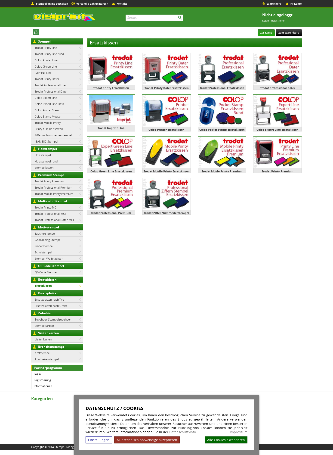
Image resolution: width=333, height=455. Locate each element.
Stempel (44, 41)
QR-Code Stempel (51, 266)
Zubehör (44, 313)
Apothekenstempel (47, 359)
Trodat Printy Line (46, 48)
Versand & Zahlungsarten (92, 3)
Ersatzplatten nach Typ (49, 299)
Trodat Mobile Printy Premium (54, 194)
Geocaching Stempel (48, 240)
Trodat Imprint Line (111, 128)
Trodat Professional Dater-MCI (54, 220)
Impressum (238, 432)
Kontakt (122, 3)
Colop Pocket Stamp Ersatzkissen (222, 130)
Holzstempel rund (46, 161)
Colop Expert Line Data (49, 104)
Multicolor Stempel (52, 201)
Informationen (43, 386)
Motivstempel (48, 227)
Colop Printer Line (46, 60)
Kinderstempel (44, 246)
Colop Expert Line (46, 98)
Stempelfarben (44, 325)
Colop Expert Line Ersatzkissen (277, 130)
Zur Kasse (266, 32)
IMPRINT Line (43, 73)
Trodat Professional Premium (53, 187)
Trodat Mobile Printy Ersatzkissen (167, 171)
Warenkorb (274, 3)
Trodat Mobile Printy (48, 123)
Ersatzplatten (48, 293)
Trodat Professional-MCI (50, 213)
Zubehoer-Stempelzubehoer (53, 319)
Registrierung (42, 380)
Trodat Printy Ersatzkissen (111, 88)
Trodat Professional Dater (51, 91)
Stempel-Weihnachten (49, 258)
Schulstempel (43, 252)
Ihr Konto (296, 3)
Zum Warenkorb (288, 32)
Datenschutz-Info (182, 432)
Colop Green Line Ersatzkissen (111, 171)
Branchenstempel (51, 347)
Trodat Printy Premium (49, 181)
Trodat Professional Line (50, 85)
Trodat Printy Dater (47, 79)
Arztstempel (42, 353)
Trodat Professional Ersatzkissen (222, 88)
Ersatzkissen (47, 279)
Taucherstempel (45, 233)
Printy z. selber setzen (49, 129)
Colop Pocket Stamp (47, 110)
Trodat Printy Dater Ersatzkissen (167, 88)
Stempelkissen (44, 167)
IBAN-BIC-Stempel (46, 141)
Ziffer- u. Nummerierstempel (53, 135)
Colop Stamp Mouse (48, 116)
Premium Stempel (51, 175)
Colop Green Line (46, 66)
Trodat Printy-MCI (46, 207)
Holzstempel (47, 149)
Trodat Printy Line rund (49, 54)
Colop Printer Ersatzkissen (166, 130)
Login (265, 20)
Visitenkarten (48, 333)
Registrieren (278, 20)
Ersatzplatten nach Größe (51, 306)
